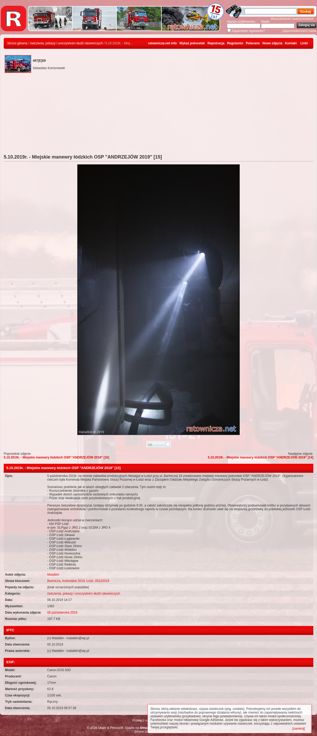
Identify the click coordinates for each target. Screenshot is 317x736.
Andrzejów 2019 (73, 581)
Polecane (253, 43)
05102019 (102, 581)
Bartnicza (53, 581)
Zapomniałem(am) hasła (299, 31)
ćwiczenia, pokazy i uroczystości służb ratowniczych (66, 43)
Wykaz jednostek (192, 43)
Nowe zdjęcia (272, 43)
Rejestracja (216, 43)
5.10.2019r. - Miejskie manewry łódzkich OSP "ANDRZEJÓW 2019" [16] (56, 457)
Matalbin (53, 574)
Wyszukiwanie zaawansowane (292, 19)
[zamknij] (298, 728)
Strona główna (17, 43)
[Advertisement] (158, 115)
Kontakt (291, 43)
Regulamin (235, 43)
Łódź (90, 581)
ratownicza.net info (162, 43)
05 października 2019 (62, 612)
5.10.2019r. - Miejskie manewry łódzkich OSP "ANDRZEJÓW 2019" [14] (260, 457)
